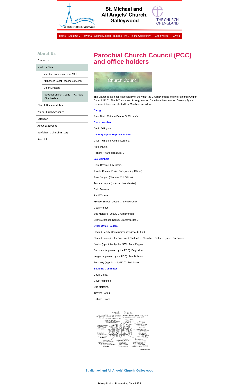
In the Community (140, 36)
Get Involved (162, 36)
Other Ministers (52, 88)
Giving (176, 36)
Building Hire (120, 36)
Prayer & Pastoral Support (96, 36)
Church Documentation (50, 105)
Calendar (42, 118)
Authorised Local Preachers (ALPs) (63, 81)
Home (62, 36)
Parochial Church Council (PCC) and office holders (63, 96)
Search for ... (44, 139)
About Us (73, 36)
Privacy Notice (105, 383)
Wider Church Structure (50, 112)
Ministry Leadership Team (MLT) (61, 74)
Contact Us (43, 60)
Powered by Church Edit (128, 383)
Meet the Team (45, 67)
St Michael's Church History (52, 132)
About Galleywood (47, 125)
